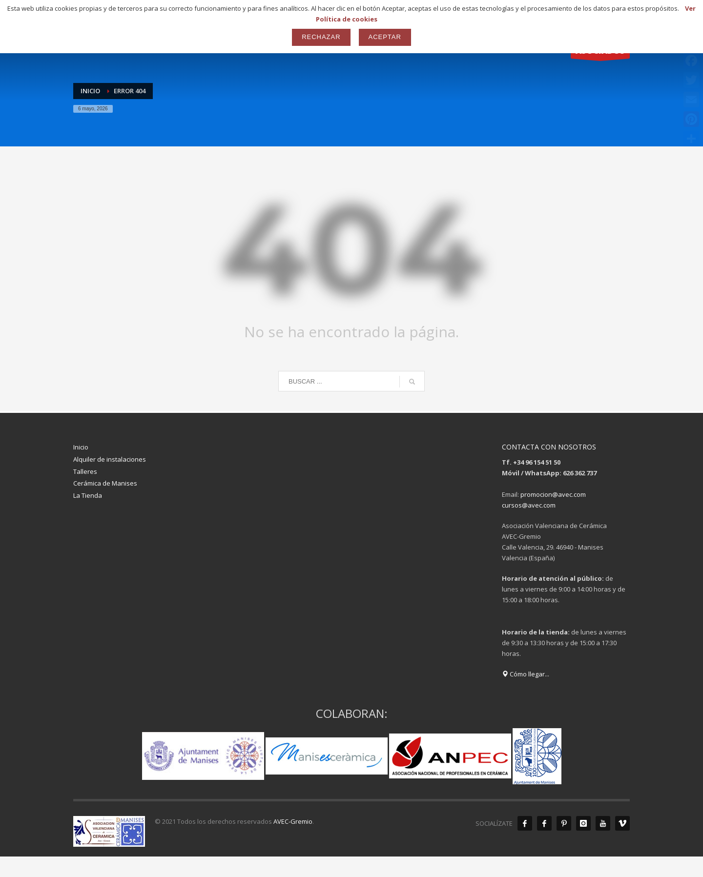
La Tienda (87, 495)
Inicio (80, 447)
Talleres (85, 471)
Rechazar (321, 37)
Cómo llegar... (525, 674)
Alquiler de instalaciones (109, 459)
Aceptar (385, 37)
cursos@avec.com (529, 505)
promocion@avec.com (553, 494)
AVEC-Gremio (292, 821)
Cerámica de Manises (105, 483)
